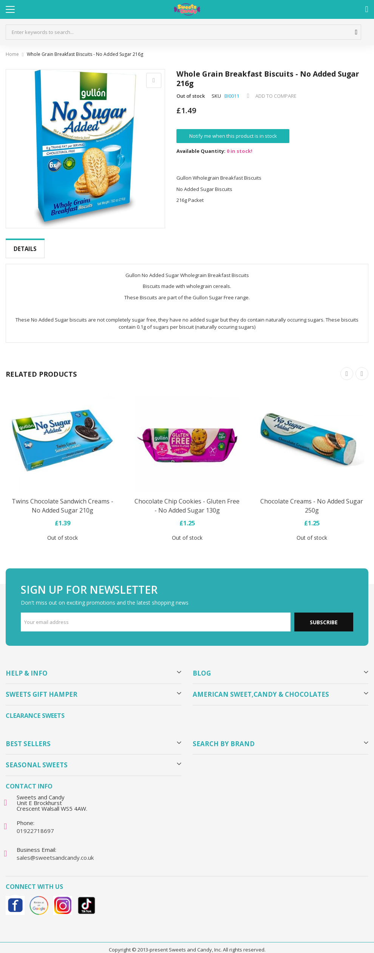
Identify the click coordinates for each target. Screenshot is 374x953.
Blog (202, 667)
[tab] (25, 249)
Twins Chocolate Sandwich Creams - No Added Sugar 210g (62, 499)
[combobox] (183, 32)
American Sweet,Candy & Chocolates (261, 688)
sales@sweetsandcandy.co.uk (55, 851)
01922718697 (35, 824)
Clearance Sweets (35, 709)
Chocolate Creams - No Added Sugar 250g (311, 499)
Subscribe (324, 616)
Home (12, 54)
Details (25, 248)
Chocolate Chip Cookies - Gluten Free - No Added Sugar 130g (187, 499)
